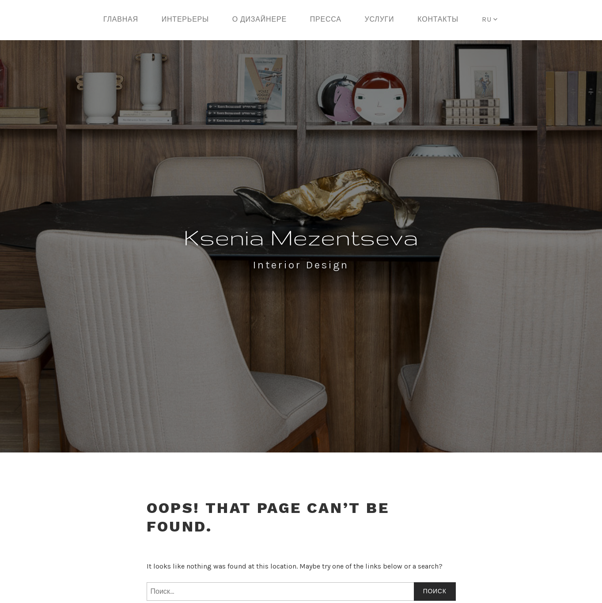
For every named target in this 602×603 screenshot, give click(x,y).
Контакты (437, 19)
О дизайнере (259, 19)
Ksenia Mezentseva (301, 237)
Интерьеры (185, 19)
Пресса (325, 19)
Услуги (379, 19)
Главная (120, 19)
